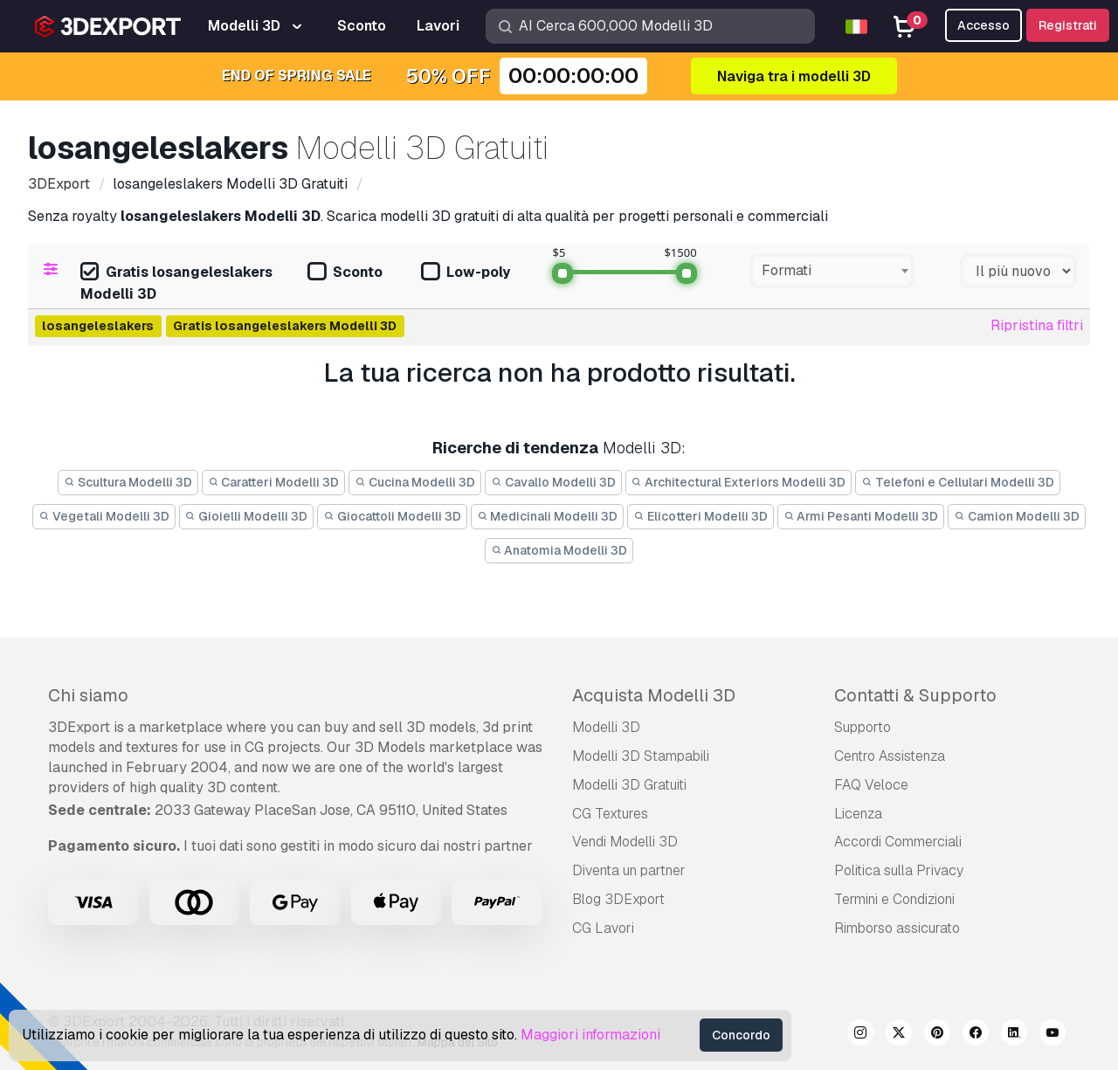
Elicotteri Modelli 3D (700, 516)
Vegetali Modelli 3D (103, 516)
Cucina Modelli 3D (415, 482)
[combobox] (831, 270)
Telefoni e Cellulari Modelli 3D (957, 482)
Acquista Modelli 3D (653, 695)
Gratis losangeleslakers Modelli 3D (176, 283)
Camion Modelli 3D (1017, 516)
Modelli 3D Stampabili (640, 756)
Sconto (345, 273)
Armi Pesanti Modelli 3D (861, 516)
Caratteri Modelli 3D (274, 482)
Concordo (741, 1035)
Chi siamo (88, 695)
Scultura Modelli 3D (128, 482)
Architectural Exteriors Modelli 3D (738, 482)
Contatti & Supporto (915, 695)
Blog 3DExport (618, 899)
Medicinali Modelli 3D (547, 516)
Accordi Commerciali (898, 841)
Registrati (1068, 25)
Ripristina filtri (1036, 325)
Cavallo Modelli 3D (553, 482)
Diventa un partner (629, 870)
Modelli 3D (606, 727)
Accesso (983, 25)
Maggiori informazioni (590, 1034)
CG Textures (610, 813)
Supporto (862, 727)
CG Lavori (603, 928)
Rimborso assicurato (897, 928)
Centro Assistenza (889, 756)
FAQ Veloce (871, 785)
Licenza (858, 813)
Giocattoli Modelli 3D (392, 516)
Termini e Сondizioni (894, 899)
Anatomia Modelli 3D (559, 550)
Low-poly (465, 273)
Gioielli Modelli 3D (246, 516)
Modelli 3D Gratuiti (629, 785)
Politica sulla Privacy (898, 870)
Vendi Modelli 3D (625, 841)
